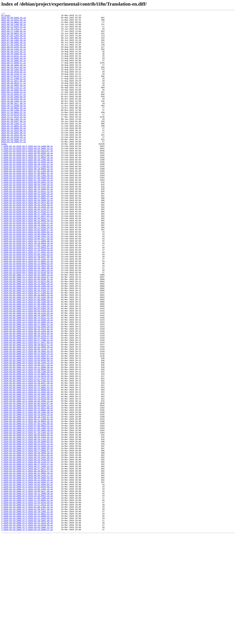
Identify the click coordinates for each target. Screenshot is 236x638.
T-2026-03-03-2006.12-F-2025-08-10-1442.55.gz (27, 373)
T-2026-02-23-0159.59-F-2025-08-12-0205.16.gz (27, 230)
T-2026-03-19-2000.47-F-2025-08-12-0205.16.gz (27, 533)
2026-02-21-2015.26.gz (13, 159)
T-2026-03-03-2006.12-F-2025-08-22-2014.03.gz (27, 392)
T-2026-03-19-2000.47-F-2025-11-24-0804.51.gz (27, 598)
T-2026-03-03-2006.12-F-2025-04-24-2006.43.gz (27, 327)
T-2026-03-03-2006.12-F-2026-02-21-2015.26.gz (27, 473)
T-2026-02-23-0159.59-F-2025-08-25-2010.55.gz (27, 246)
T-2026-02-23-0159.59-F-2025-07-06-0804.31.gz (27, 205)
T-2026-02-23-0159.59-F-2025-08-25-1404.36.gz (27, 243)
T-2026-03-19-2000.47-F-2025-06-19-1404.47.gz (27, 498)
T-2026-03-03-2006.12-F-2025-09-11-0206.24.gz (27, 422)
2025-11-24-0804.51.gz (13, 132)
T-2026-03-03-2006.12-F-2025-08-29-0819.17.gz (27, 411)
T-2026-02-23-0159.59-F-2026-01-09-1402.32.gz (27, 303)
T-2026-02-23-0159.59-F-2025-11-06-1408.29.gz (27, 292)
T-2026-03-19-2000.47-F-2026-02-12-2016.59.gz (27, 619)
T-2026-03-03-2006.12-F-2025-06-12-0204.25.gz (27, 343)
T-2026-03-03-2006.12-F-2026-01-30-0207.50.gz (27, 457)
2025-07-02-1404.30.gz (13, 40)
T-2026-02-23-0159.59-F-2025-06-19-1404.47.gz (27, 194)
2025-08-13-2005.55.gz (13, 70)
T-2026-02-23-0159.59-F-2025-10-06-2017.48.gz (27, 284)
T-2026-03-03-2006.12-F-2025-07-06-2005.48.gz (27, 362)
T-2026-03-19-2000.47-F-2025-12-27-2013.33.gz (27, 603)
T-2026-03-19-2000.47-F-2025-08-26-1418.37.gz (27, 552)
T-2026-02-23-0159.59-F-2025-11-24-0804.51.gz (27, 295)
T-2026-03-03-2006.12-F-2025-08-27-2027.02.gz (27, 408)
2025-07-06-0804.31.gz (13, 43)
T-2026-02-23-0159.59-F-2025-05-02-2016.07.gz (27, 178)
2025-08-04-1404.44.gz (13, 56)
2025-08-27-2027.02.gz (13, 94)
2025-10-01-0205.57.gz (13, 111)
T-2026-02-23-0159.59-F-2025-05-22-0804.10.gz (27, 186)
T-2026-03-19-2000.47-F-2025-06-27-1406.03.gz (27, 500)
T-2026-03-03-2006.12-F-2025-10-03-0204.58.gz (27, 430)
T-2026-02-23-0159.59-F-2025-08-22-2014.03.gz (27, 240)
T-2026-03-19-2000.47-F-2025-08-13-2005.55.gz (27, 535)
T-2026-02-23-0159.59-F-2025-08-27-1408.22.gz (27, 254)
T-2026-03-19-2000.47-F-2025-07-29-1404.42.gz (27, 516)
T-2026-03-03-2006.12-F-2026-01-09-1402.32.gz (27, 454)
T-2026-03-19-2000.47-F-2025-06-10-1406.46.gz (27, 492)
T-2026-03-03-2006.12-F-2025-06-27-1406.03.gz (27, 349)
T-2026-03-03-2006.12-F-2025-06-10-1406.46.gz (27, 341)
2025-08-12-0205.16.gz (13, 67)
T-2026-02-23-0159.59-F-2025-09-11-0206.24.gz (27, 270)
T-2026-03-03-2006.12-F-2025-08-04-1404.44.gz (27, 370)
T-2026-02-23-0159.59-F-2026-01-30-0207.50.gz (27, 305)
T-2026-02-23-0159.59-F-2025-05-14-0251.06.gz (27, 184)
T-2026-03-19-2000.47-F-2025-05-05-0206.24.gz (27, 484)
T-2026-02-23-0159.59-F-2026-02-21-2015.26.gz (27, 322)
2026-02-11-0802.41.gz (13, 148)
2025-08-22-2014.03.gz (13, 78)
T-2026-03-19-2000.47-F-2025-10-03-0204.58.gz (27, 581)
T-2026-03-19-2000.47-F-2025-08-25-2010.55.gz (27, 549)
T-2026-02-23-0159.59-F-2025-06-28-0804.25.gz (27, 200)
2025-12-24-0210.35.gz (13, 135)
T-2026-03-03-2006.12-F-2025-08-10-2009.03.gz (27, 376)
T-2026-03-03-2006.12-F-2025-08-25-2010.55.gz (27, 397)
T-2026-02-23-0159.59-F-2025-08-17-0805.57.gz (27, 235)
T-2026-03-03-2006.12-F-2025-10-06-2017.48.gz (27, 435)
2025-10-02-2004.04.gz (13, 113)
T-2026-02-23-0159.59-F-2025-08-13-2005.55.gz (27, 232)
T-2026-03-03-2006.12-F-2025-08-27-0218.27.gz (27, 403)
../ (3, 13)
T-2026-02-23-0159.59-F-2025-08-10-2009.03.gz (27, 224)
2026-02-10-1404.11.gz (13, 146)
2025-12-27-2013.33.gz (13, 138)
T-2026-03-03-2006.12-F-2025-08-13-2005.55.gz (27, 384)
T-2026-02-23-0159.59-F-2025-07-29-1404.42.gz (27, 213)
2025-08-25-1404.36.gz (13, 81)
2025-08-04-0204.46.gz (13, 54)
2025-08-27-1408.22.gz (13, 92)
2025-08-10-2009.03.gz (13, 62)
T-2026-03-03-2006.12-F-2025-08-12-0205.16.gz (27, 381)
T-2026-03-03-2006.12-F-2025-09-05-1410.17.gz (27, 416)
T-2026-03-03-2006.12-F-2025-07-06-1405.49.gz (27, 360)
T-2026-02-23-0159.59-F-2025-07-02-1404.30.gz (27, 203)
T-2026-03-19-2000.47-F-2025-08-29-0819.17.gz (27, 562)
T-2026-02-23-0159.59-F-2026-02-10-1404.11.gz (27, 308)
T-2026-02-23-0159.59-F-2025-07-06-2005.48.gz (27, 211)
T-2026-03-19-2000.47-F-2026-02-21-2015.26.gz (27, 625)
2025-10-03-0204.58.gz (13, 116)
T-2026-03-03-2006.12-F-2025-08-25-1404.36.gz (27, 395)
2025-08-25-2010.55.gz (13, 84)
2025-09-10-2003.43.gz (13, 105)
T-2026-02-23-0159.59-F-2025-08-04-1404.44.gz (27, 219)
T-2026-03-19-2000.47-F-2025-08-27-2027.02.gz (27, 560)
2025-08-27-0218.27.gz (13, 89)
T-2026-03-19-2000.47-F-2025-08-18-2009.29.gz (27, 541)
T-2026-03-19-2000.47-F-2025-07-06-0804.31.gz (27, 508)
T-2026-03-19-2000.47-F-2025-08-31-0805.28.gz (27, 565)
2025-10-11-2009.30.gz (13, 124)
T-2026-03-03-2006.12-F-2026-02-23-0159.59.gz (27, 476)
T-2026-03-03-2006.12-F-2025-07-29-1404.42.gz (27, 365)
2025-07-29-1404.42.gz (13, 51)
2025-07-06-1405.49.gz (13, 46)
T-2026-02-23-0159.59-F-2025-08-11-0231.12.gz (27, 227)
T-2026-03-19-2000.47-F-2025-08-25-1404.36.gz (27, 546)
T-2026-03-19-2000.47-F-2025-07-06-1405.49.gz (27, 511)
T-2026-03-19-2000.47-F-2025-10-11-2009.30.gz (27, 590)
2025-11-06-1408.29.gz (13, 130)
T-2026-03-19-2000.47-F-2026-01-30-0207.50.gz (27, 608)
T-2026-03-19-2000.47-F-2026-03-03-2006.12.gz (27, 630)
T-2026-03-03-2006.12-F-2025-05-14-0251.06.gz (27, 335)
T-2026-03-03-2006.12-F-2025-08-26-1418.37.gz (27, 400)
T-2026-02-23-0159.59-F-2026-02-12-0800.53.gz (27, 314)
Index (4, 170)
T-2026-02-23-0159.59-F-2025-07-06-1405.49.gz (27, 208)
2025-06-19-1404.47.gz (13, 32)
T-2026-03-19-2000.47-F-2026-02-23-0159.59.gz (27, 627)
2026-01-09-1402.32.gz (13, 140)
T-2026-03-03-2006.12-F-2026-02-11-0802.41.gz (27, 462)
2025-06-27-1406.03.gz (13, 35)
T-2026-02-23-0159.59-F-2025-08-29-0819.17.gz (27, 259)
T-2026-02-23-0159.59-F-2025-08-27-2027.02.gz (27, 257)
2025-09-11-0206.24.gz (13, 108)
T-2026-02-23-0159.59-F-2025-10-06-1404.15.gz (27, 281)
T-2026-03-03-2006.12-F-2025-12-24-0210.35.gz (27, 449)
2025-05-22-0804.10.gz (13, 24)
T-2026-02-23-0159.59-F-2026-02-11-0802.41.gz (27, 311)
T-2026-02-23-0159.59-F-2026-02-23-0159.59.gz (27, 324)
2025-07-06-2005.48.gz (13, 48)
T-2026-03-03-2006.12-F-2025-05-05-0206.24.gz (27, 332)
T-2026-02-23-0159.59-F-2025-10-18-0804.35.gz (27, 289)
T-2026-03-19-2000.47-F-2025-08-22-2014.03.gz (27, 544)
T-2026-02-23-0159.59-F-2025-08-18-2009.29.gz (27, 238)
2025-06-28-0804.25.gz (13, 38)
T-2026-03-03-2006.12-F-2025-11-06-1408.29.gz (27, 443)
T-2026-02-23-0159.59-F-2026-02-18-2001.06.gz (27, 319)
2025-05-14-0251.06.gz (13, 21)
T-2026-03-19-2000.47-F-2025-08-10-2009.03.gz (27, 527)
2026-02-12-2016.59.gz (13, 154)
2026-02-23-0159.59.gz (13, 162)
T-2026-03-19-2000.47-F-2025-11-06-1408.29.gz (27, 595)
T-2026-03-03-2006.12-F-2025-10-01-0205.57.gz (27, 424)
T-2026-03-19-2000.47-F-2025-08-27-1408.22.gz (27, 557)
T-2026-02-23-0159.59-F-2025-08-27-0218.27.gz (27, 251)
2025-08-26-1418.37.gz (13, 86)
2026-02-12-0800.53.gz (13, 151)
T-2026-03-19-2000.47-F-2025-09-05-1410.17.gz (27, 568)
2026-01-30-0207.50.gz (13, 143)
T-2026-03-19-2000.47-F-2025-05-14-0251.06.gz (27, 487)
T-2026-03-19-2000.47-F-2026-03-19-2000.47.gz (27, 633)
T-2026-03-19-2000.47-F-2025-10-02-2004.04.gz (27, 579)
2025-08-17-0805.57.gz (13, 73)
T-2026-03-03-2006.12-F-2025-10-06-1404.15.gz (27, 433)
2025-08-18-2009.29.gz (13, 75)
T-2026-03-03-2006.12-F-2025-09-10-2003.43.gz (27, 419)
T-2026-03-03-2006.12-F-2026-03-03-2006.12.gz (27, 479)
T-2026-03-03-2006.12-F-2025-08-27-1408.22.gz (27, 406)
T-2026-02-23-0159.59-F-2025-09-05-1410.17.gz (27, 265)
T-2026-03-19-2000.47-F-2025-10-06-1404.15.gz (27, 584)
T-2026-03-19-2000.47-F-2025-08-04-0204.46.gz (27, 519)
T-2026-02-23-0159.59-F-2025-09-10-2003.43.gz (27, 268)
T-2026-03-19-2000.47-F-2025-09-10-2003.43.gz (27, 571)
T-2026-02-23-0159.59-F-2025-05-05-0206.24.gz (27, 181)
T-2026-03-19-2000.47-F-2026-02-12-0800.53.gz (27, 617)
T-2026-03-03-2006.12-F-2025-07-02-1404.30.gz (27, 354)
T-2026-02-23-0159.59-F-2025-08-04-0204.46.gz (27, 216)
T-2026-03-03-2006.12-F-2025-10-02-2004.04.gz (27, 427)
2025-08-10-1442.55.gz (13, 59)
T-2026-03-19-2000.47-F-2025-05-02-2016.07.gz (27, 481)
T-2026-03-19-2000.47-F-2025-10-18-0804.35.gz (27, 592)
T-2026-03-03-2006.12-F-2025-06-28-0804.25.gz (27, 351)
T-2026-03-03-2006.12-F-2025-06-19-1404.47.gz (27, 346)
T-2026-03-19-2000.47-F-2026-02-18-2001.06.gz (27, 622)
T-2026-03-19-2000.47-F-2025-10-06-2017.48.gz (27, 587)
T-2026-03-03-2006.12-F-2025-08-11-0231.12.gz (27, 378)
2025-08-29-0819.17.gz (13, 97)
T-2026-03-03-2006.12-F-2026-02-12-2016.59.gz (27, 468)
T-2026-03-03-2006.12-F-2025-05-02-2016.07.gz (27, 330)
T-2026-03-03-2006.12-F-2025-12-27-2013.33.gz (27, 452)
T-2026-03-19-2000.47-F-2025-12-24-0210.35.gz (27, 600)
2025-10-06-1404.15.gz (13, 119)
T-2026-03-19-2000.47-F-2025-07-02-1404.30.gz (27, 506)
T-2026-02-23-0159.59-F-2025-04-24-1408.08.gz (27, 173)
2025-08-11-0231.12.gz (13, 65)
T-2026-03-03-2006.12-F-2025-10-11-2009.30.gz (27, 438)
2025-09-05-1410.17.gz (13, 102)
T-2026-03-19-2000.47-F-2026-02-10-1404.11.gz (27, 611)
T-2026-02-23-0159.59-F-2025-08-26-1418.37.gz (27, 249)
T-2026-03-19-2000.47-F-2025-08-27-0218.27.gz (27, 554)
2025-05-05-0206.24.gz (13, 19)
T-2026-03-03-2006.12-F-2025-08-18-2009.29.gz (27, 389)
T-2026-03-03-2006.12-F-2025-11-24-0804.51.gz (27, 446)
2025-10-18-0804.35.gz (13, 127)
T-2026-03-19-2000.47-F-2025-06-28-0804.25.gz (27, 503)
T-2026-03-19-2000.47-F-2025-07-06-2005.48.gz (27, 514)
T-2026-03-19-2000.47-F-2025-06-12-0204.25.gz (27, 495)
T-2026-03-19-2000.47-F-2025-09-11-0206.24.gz (27, 573)
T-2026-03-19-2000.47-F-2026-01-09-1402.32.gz (27, 606)
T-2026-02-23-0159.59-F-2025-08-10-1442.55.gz (27, 222)
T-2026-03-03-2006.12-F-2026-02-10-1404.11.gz (27, 460)
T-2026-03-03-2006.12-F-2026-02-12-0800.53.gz (27, 465)
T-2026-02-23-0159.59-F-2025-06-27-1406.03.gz (27, 197)
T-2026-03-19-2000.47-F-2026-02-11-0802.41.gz (27, 614)
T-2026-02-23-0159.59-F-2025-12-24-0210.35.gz (27, 297)
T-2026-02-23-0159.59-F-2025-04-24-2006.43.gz (27, 176)
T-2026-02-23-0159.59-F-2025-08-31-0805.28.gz (27, 262)
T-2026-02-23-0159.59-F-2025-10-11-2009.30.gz (27, 286)
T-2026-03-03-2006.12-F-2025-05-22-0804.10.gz (27, 338)
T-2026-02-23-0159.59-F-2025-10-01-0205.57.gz (27, 273)
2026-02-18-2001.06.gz (13, 157)
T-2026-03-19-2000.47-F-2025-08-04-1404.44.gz (27, 522)
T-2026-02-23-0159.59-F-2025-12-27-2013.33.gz (27, 300)
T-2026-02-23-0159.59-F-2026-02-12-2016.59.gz (27, 316)
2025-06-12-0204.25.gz (13, 29)
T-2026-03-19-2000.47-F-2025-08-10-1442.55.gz (27, 525)
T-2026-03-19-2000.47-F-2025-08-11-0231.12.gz (27, 530)
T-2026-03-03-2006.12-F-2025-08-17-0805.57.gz (27, 387)
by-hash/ (6, 16)
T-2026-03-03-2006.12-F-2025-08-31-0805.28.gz (27, 414)
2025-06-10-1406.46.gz (13, 27)
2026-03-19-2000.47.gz (13, 167)
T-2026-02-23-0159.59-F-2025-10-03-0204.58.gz (27, 278)
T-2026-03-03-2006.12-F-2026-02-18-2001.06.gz (27, 470)
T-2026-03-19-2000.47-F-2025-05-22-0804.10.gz (27, 489)
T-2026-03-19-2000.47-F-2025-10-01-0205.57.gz (27, 576)
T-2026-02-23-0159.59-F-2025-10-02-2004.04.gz (27, 276)
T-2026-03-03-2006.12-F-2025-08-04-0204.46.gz (27, 368)
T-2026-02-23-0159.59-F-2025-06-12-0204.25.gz (27, 192)
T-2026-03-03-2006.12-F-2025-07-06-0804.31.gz (27, 357)
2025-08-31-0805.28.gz (13, 100)
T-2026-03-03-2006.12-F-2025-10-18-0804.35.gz (27, 441)
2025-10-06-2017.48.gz (13, 121)
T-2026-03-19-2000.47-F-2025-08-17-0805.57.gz (27, 538)
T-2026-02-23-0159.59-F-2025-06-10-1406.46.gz (27, 189)
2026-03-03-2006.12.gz (13, 165)
